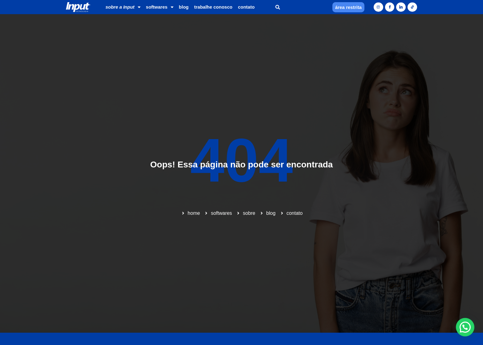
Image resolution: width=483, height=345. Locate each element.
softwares (159, 7)
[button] (278, 7)
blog (184, 7)
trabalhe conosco (213, 7)
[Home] (78, 7)
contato (246, 7)
